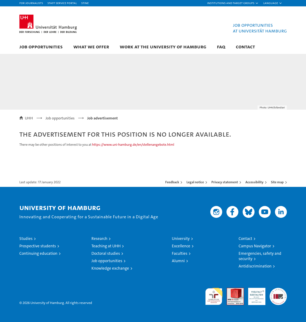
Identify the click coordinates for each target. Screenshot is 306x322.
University (181, 238)
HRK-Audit (255, 290)
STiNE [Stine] (85, 3)
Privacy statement (224, 182)
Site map (277, 182)
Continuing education (38, 253)
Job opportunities (106, 260)
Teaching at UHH (106, 246)
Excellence (181, 246)
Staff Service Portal (62, 3)
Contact (245, 46)
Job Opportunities (41, 46)
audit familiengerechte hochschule (213, 294)
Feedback (172, 182)
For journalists (31, 3)
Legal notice (195, 182)
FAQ (221, 46)
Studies (26, 238)
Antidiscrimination (255, 266)
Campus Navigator (255, 246)
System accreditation (278, 292)
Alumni (178, 260)
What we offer (91, 46)
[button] (233, 3)
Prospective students (37, 246)
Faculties (179, 253)
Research (99, 238)
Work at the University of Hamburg (163, 46)
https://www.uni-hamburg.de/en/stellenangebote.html (133, 144)
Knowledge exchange (110, 268)
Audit (231, 290)
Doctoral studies (105, 253)
